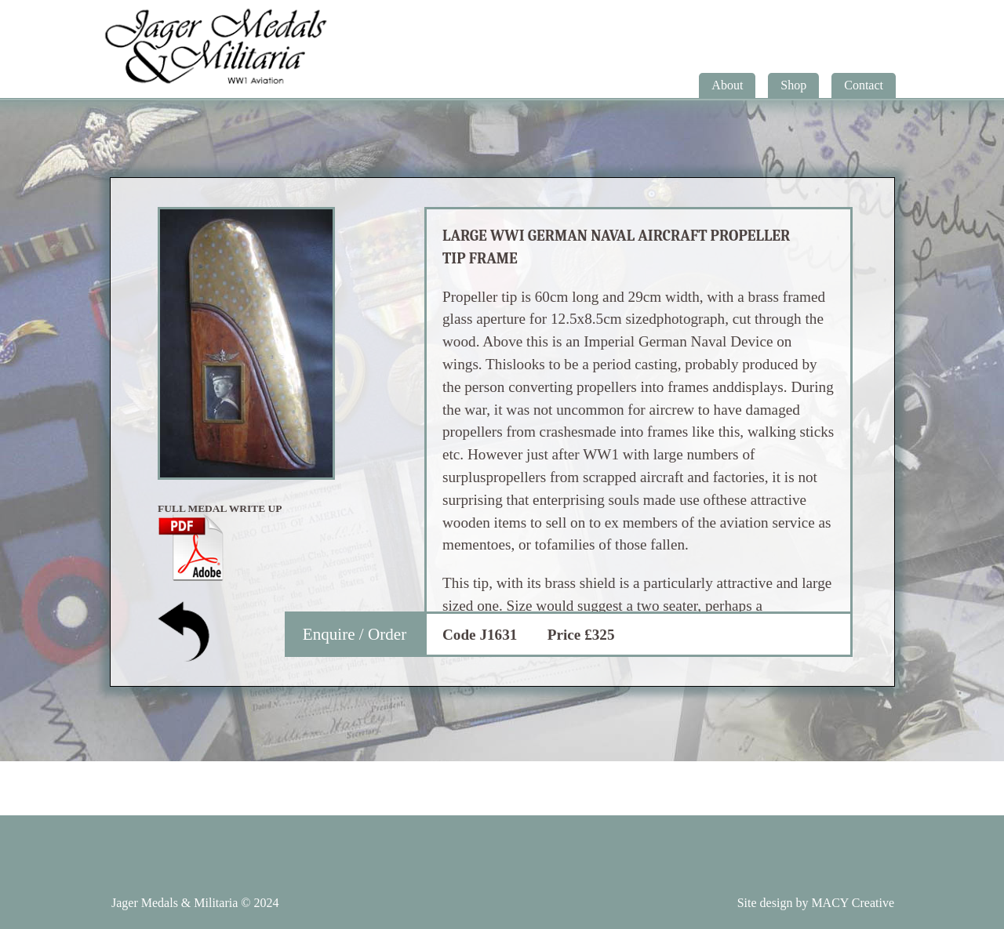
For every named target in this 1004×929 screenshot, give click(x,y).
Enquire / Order (354, 634)
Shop (793, 85)
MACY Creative (852, 902)
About (727, 85)
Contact (863, 85)
